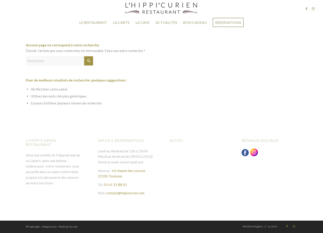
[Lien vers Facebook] (306, 8)
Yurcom (73, 226)
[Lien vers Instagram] (313, 8)
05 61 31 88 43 (115, 185)
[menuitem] (93, 22)
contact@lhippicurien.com (124, 193)
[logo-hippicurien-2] (161, 8)
